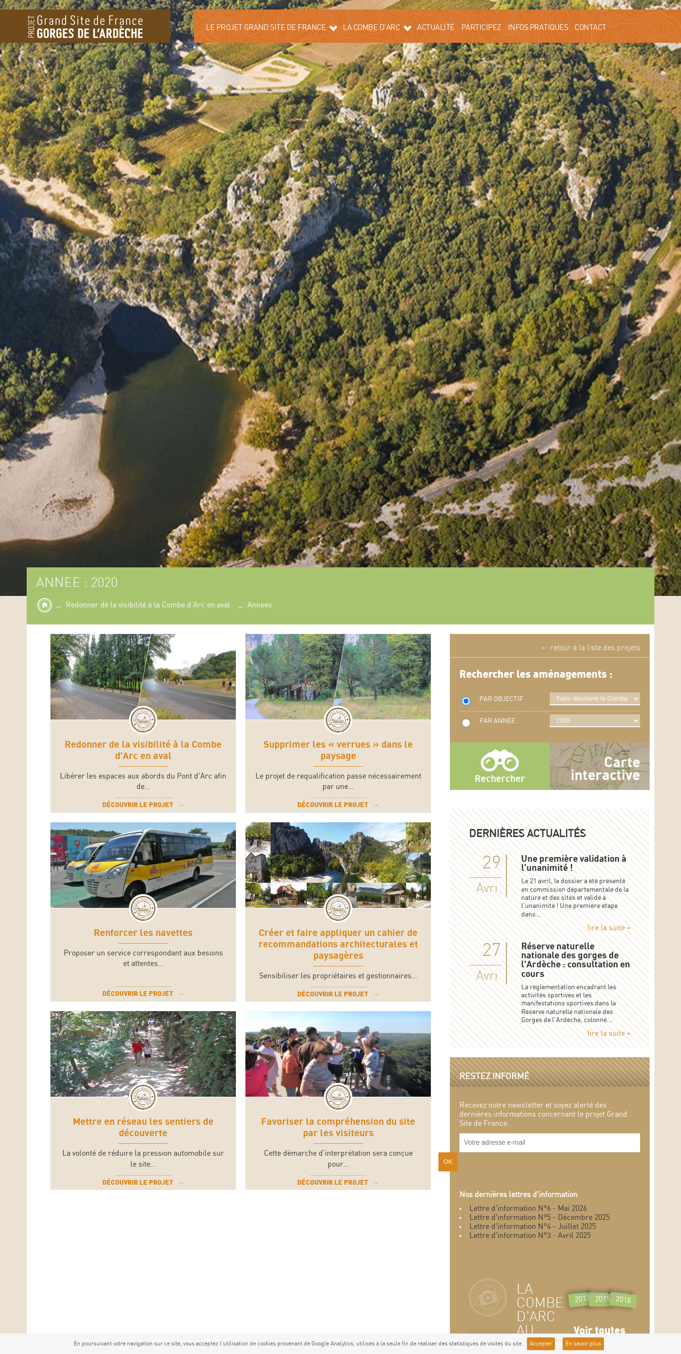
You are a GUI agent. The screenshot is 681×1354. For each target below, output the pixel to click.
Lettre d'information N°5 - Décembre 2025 (539, 1218)
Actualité (436, 28)
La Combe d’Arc (377, 27)
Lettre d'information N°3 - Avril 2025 (530, 1236)
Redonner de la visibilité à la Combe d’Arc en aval (148, 605)
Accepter (541, 1344)
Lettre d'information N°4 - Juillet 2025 (532, 1227)
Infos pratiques (538, 28)
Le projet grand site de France (271, 27)
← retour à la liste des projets (590, 648)
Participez (481, 28)
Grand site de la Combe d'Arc (85, 26)
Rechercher (500, 779)
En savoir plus (583, 1344)
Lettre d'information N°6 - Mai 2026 (528, 1209)
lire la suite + (609, 928)
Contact (590, 28)
